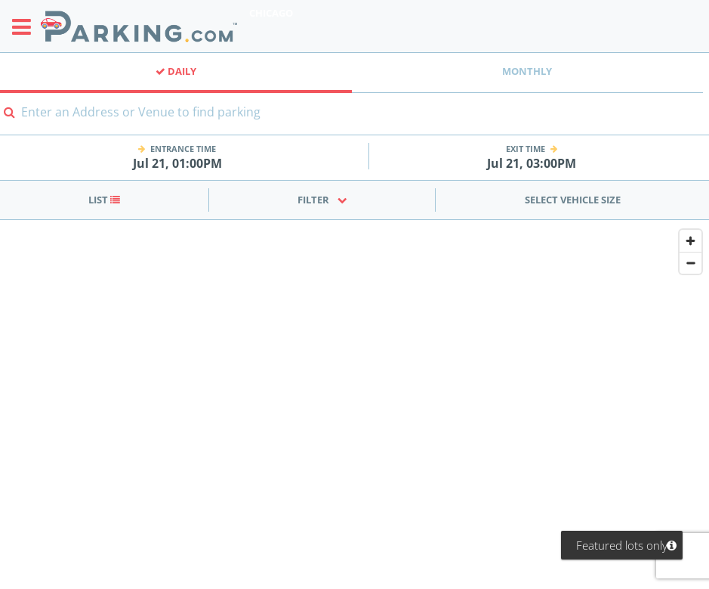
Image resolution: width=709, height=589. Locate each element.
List (104, 199)
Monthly (527, 71)
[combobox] (354, 121)
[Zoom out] (690, 263)
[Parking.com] (139, 26)
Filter (322, 199)
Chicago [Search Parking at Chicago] (271, 13)
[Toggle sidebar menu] (26, 26)
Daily (176, 71)
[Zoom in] (690, 241)
